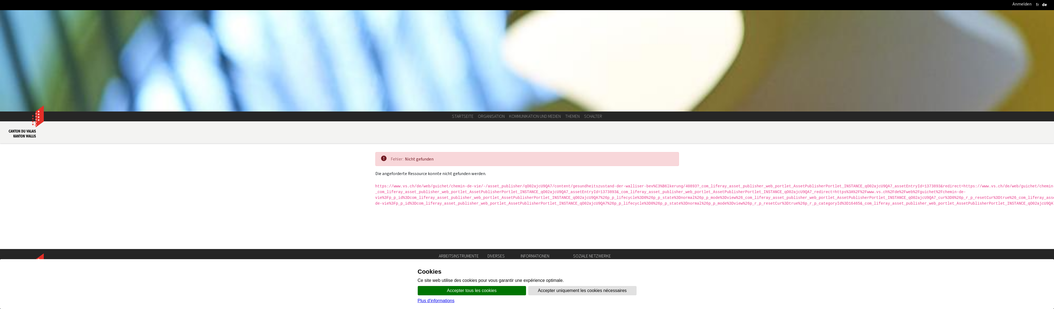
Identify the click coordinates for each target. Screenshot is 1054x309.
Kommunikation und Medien (535, 116)
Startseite (463, 116)
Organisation (491, 116)
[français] (1037, 4)
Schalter (593, 116)
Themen (572, 116)
